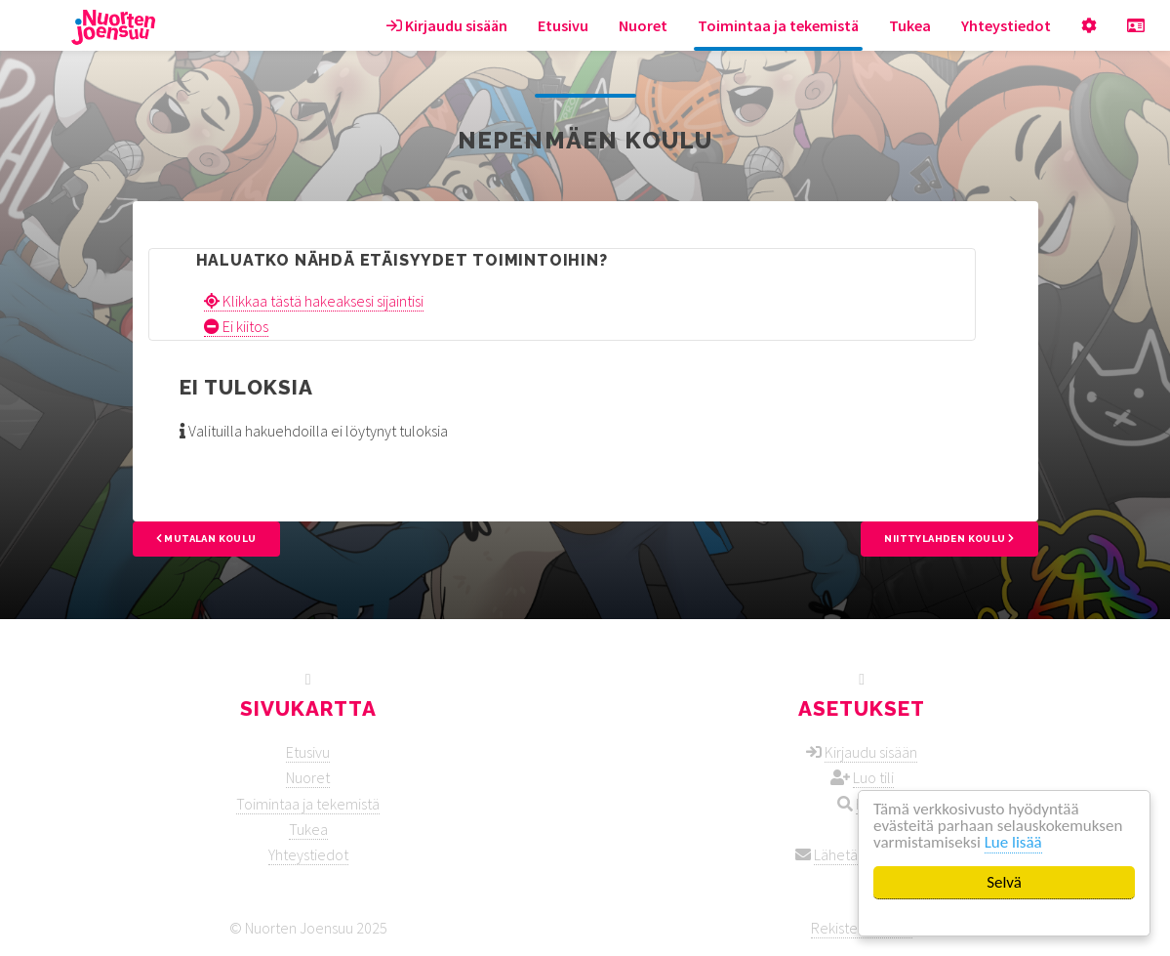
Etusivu (563, 25)
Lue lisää (1013, 842)
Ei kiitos (236, 326)
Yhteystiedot (1006, 25)
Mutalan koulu (206, 538)
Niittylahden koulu (949, 538)
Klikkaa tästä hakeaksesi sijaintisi (314, 301)
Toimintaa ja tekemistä (778, 25)
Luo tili (873, 777)
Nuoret (643, 25)
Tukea (910, 25)
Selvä (1004, 882)
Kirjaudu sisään (446, 25)
